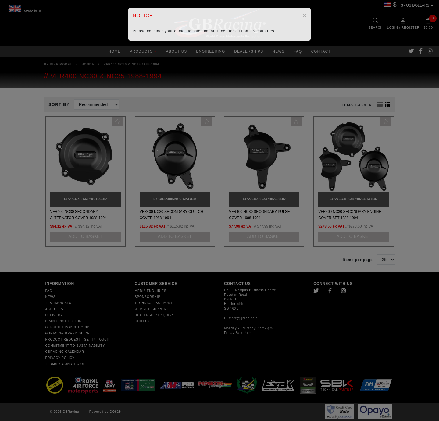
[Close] (305, 16)
